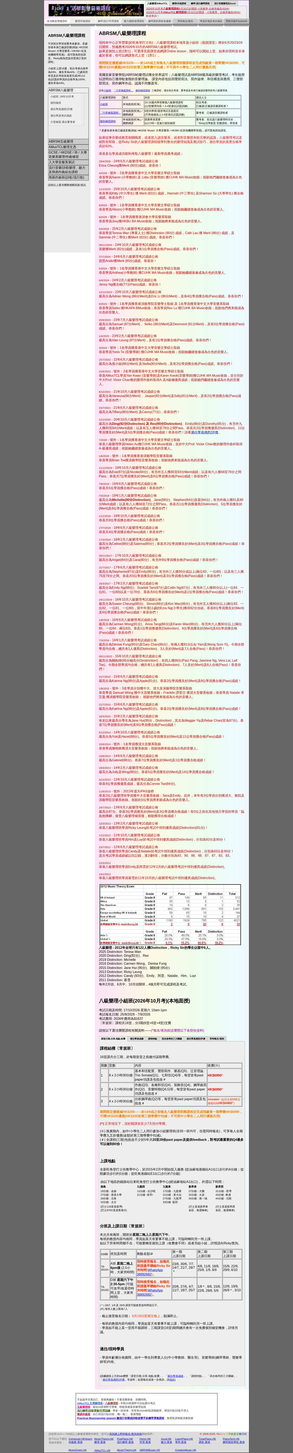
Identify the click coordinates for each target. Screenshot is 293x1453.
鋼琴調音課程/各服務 (159, 21)
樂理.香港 (100, 1442)
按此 (172, 1379)
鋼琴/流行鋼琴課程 (200, 3)
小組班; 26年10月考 (62, 96)
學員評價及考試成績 (211, 21)
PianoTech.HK (231, 1439)
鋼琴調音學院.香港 (234, 1442)
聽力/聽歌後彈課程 (134, 21)
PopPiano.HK (125, 1439)
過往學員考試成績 (61, 115)
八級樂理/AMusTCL (157, 3)
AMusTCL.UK (102, 1450)
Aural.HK (166, 1439)
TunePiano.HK (207, 1439)
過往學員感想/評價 (61, 109)
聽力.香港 (166, 1442)
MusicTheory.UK (126, 1450)
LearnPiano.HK (184, 1439)
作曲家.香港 (76, 1442)
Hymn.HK (145, 1439)
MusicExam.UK (78, 1450)
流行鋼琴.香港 (125, 1442)
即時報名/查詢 (185, 21)
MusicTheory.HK (104, 1439)
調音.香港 (204, 1442)
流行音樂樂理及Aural (225, 3)
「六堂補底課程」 (123, 90)
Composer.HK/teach (80, 1439)
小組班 (107, 90)
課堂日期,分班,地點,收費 (113, 1039)
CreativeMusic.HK (185, 1450)
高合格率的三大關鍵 (172, 1039)
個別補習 (55, 102)
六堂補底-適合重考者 (62, 121)
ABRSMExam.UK (150, 1450)
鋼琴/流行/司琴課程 (108, 21)
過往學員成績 (136, 1039)
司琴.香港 (145, 1442)
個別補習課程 (143, 90)
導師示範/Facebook (236, 21)
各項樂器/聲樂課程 (57, 21)
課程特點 (152, 1039)
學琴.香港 (181, 1442)
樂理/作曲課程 (179, 3)
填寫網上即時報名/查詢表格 (125, 1434)
